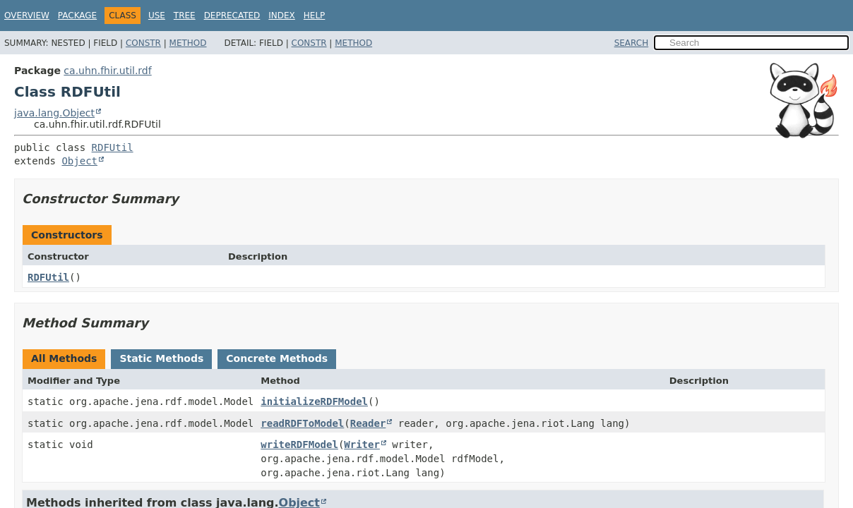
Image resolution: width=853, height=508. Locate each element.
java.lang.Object (54, 113)
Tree (185, 15)
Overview (26, 15)
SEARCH (631, 43)
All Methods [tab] (64, 358)
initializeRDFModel (314, 401)
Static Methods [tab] (161, 358)
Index (281, 15)
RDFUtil (112, 147)
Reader (368, 423)
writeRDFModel (299, 444)
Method (188, 43)
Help (315, 15)
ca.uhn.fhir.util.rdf (107, 70)
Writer (362, 444)
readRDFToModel (302, 423)
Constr (143, 43)
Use (156, 15)
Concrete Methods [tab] (277, 358)
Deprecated (232, 15)
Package (77, 15)
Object (79, 161)
